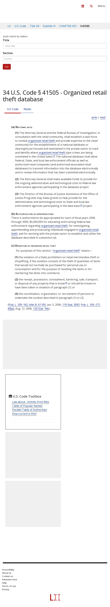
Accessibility (8, 569)
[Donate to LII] (83, 6)
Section (8, 53)
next (103, 117)
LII (9, 26)
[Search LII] (91, 6)
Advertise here (9, 579)
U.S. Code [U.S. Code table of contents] (20, 26)
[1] (54, 156)
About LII (6, 572)
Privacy (5, 589)
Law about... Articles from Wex (30, 402)
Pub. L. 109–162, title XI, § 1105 (27, 304)
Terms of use (9, 586)
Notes (27, 109)
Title (6, 40)
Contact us (7, 576)
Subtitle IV (49, 26)
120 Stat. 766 (41, 308)
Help (4, 582)
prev (94, 117)
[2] (81, 205)
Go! (7, 66)
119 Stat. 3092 (71, 304)
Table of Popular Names (27, 406)
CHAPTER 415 (67, 26)
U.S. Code (12, 109)
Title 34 (34, 26)
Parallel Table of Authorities (29, 410)
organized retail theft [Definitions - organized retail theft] (41, 141)
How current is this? (24, 414)
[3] (66, 282)
